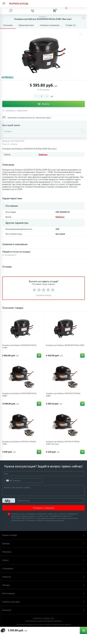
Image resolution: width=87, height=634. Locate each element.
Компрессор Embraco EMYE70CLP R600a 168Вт (63, 394)
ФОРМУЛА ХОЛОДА (18, 3)
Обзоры (43, 585)
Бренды (43, 543)
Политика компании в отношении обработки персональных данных (43, 625)
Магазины (43, 552)
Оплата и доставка (43, 602)
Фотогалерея (43, 593)
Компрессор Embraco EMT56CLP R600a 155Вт (19, 443)
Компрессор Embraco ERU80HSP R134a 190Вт (65, 345)
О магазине (43, 568)
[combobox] (7, 480)
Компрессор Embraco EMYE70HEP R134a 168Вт (19, 394)
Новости (43, 577)
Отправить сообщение (43, 508)
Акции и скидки (43, 535)
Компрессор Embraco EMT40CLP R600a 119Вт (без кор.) (62, 443)
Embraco (43, 154)
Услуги (43, 560)
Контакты (43, 610)
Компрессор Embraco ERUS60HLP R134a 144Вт (19, 346)
